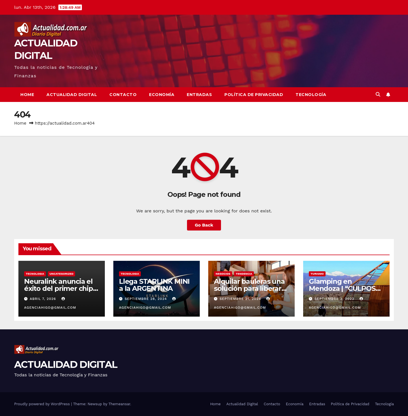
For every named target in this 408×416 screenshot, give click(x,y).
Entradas (199, 94)
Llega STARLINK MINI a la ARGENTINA (154, 285)
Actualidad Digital (71, 94)
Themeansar (119, 404)
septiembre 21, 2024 (241, 299)
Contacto (123, 94)
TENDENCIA (244, 273)
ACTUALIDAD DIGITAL (65, 364)
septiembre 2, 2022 (335, 299)
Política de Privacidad (253, 94)
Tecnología (311, 94)
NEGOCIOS (223, 273)
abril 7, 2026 (44, 299)
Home (27, 94)
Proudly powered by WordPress (42, 404)
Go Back (204, 225)
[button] (378, 94)
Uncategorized (62, 273)
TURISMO (317, 273)
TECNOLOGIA (35, 273)
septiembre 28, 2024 (146, 299)
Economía (161, 94)
